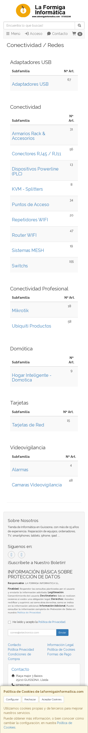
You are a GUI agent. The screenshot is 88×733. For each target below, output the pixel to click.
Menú (13, 34)
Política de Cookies (61, 649)
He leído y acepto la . (39, 622)
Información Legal (60, 645)
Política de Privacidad (29, 612)
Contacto (57, 34)
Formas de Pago (59, 654)
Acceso (33, 34)
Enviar (62, 632)
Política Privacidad (21, 649)
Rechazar (30, 699)
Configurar (12, 699)
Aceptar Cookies (52, 699)
